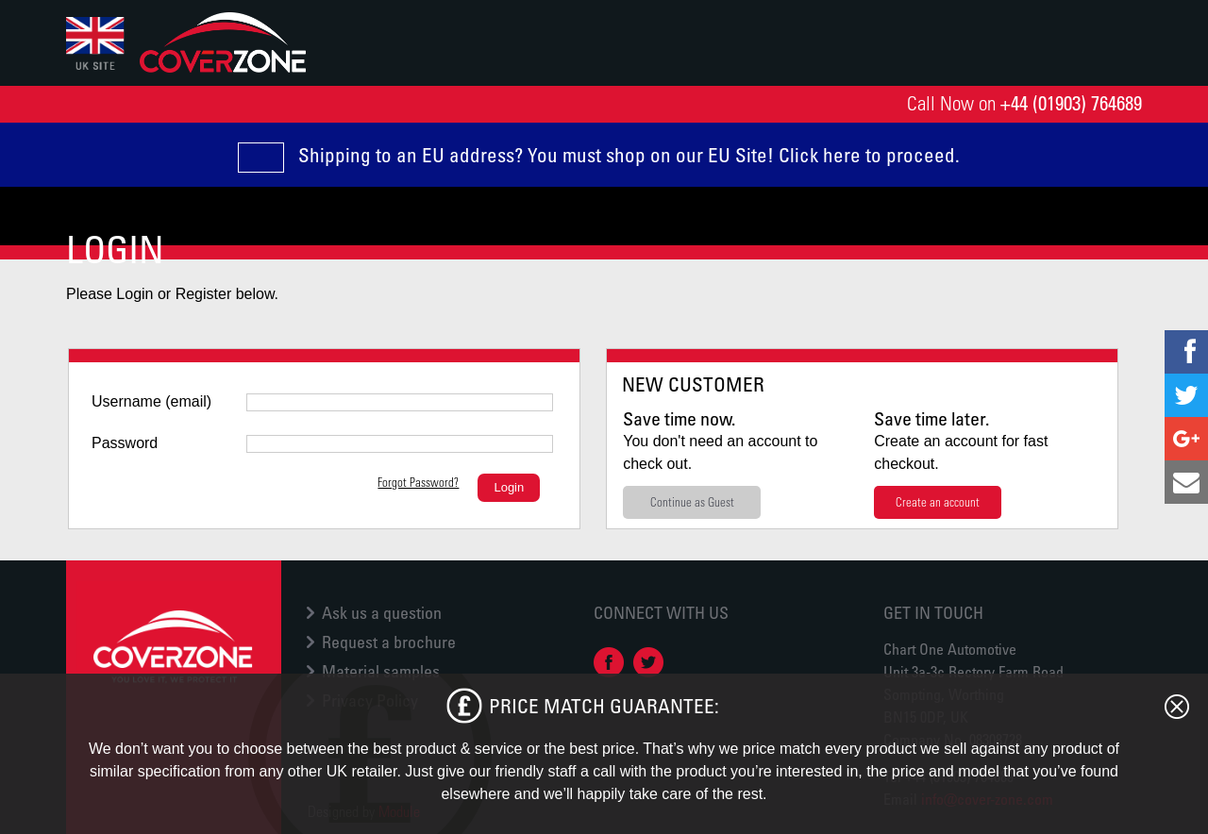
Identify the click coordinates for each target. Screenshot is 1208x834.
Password (125, 443)
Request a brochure (389, 641)
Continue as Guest (692, 501)
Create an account (938, 501)
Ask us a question (382, 612)
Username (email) (151, 401)
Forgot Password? (418, 482)
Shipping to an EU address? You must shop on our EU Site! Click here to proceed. (629, 154)
